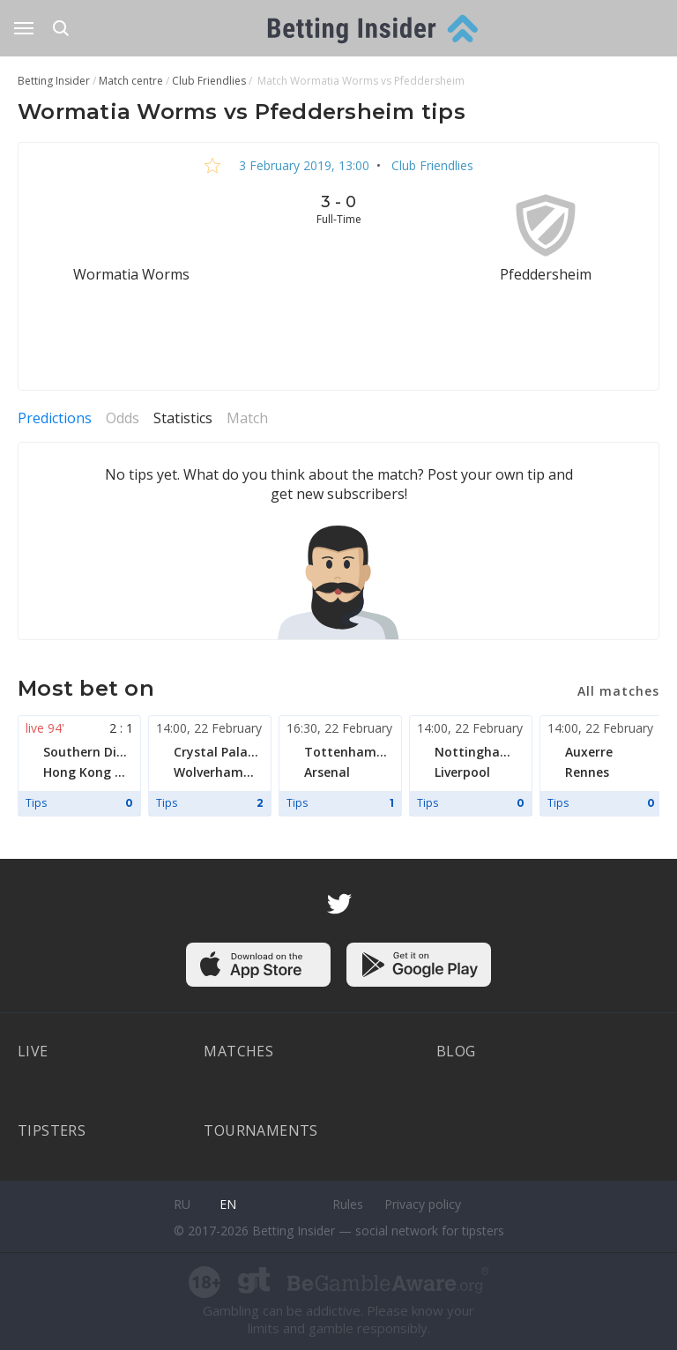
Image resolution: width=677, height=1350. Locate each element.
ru (182, 1204)
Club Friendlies (430, 165)
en (227, 1204)
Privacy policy (422, 1204)
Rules (347, 1204)
